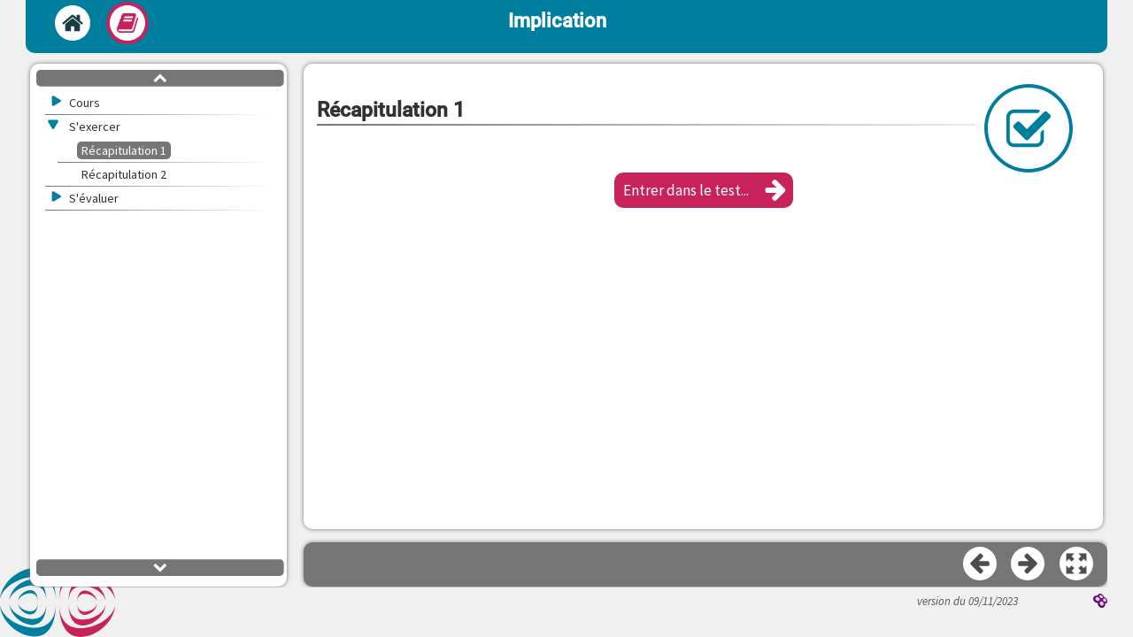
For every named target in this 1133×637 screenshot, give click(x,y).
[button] (703, 190)
